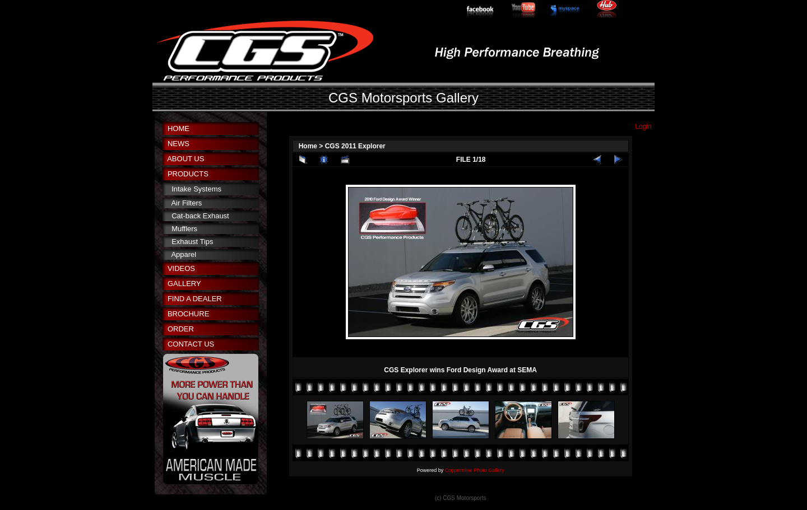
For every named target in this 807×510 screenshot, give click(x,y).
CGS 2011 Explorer (355, 146)
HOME (178, 128)
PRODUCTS (188, 174)
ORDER (181, 329)
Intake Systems (196, 189)
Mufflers (184, 228)
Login (643, 126)
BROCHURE (188, 314)
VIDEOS (181, 268)
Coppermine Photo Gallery (474, 470)
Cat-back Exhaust (200, 216)
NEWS (178, 143)
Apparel (183, 254)
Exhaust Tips (192, 241)
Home (308, 146)
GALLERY (184, 283)
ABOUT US (185, 159)
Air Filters (186, 203)
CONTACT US (191, 344)
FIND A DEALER (195, 298)
